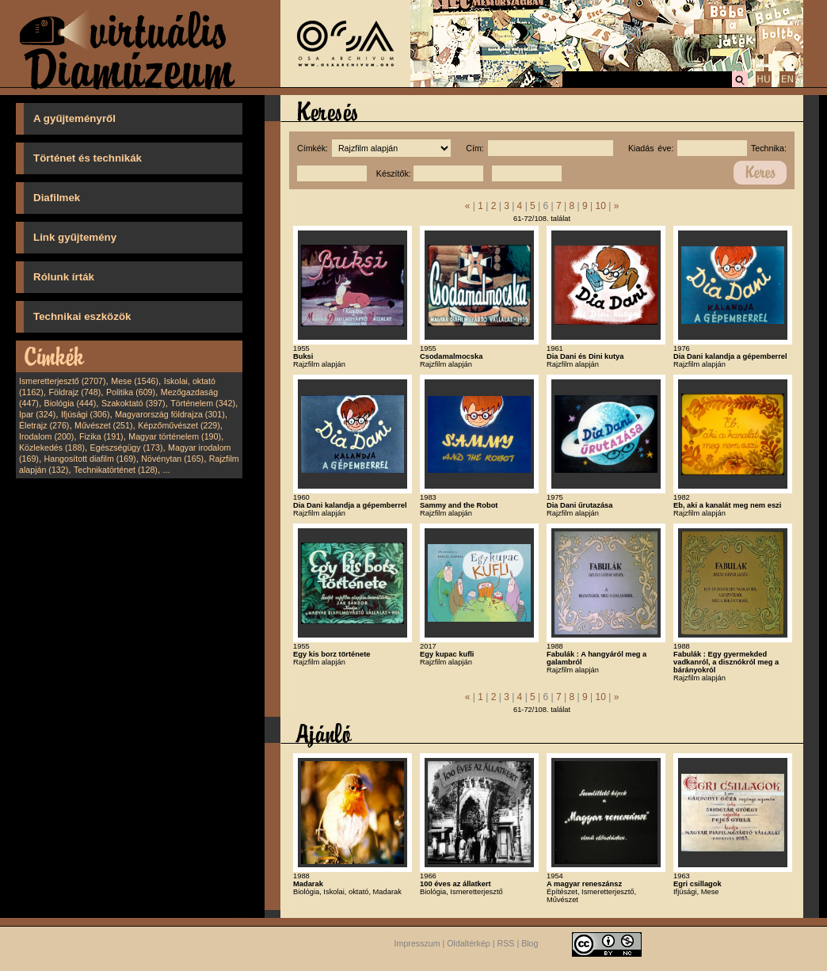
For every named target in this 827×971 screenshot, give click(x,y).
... (166, 469)
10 (600, 205)
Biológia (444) (70, 403)
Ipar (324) (37, 414)
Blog (529, 943)
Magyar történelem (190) (174, 436)
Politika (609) (130, 392)
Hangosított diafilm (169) (90, 458)
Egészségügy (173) (126, 447)
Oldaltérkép (468, 943)
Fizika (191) (101, 436)
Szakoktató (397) (133, 403)
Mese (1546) (134, 381)
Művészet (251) (103, 425)
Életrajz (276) (44, 425)
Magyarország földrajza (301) (170, 414)
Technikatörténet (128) (116, 469)
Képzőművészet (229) (179, 425)
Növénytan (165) (172, 458)
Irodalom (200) (46, 436)
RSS (506, 943)
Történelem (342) (202, 403)
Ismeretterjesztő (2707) (62, 381)
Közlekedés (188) (52, 447)
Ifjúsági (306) (85, 414)
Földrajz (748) (74, 392)
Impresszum (417, 943)
